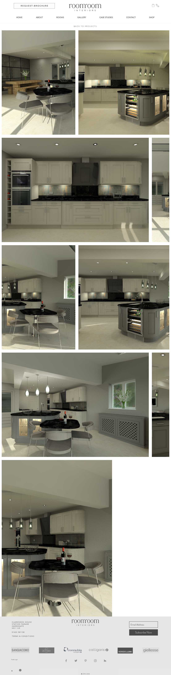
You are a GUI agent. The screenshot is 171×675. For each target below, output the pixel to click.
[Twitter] (76, 660)
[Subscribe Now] (143, 632)
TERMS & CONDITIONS (23, 636)
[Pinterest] (85, 660)
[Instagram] (95, 660)
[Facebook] (66, 660)
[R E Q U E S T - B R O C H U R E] (34, 6)
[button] (153, 5)
